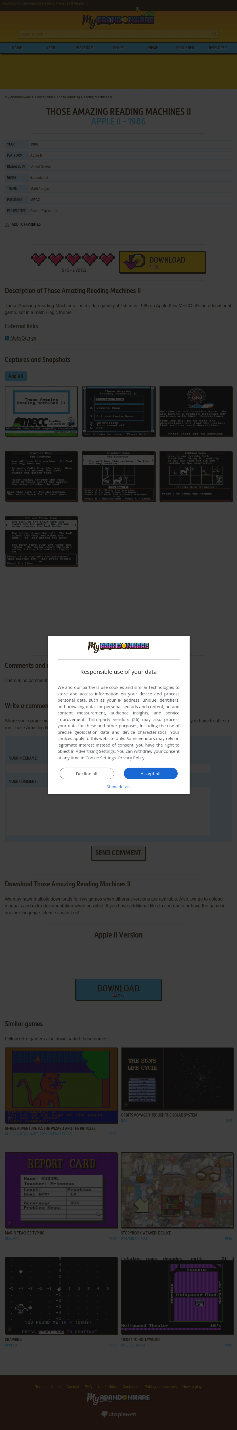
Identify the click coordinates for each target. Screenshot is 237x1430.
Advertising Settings (95, 751)
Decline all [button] (87, 773)
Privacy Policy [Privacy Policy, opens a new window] (131, 757)
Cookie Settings (100, 757)
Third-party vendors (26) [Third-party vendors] (113, 719)
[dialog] (119, 715)
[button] (119, 786)
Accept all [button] (150, 773)
